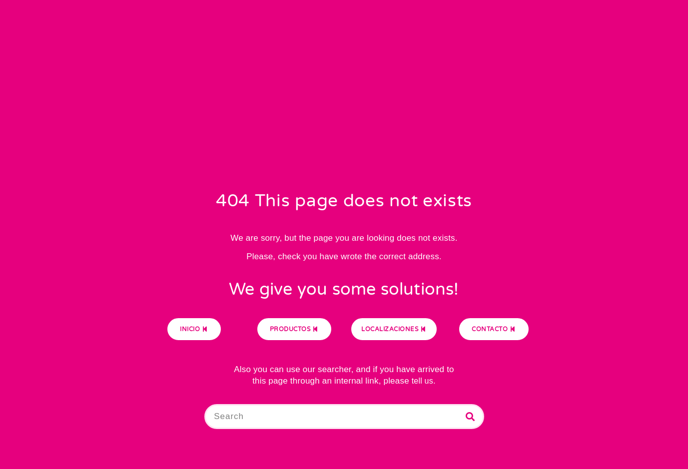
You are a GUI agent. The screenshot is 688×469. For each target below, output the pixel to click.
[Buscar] (470, 417)
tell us (422, 381)
